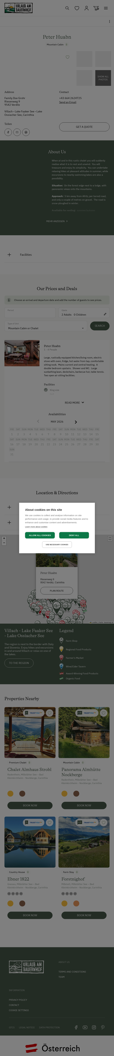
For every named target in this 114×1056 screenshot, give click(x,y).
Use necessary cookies (57, 544)
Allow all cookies (40, 535)
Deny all (74, 535)
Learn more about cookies (36, 527)
